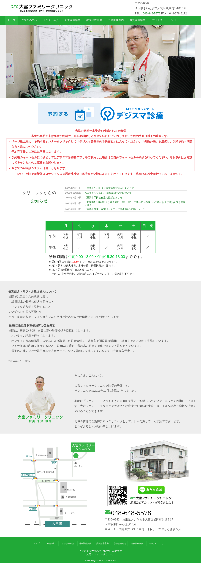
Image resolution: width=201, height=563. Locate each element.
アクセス (152, 543)
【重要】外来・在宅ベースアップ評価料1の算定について (114, 209)
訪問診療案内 (102, 543)
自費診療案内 (137, 543)
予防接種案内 (120, 543)
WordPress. (111, 560)
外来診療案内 (85, 543)
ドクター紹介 (68, 543)
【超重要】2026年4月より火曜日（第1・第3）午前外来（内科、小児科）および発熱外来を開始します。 (134, 203)
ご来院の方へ (51, 543)
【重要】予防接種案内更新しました (103, 197)
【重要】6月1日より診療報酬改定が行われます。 (110, 188)
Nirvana (99, 560)
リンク (164, 543)
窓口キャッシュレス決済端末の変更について (108, 192)
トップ (36, 543)
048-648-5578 (151, 13)
